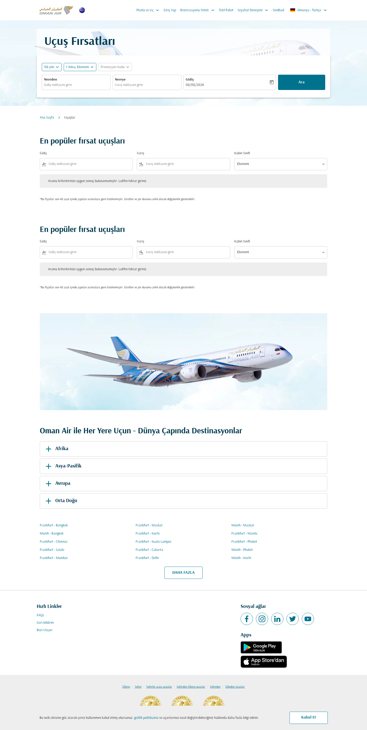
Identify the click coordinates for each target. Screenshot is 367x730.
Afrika (56, 448)
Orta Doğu (60, 500)
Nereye (120, 80)
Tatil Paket (226, 10)
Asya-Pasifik (63, 466)
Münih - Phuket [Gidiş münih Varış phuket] (242, 550)
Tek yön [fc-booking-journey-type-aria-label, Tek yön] (49, 67)
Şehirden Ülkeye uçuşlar (191, 686)
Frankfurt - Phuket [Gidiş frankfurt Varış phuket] (244, 542)
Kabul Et (308, 717)
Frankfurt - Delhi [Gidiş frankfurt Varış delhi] (147, 558)
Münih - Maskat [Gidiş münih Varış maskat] (242, 525)
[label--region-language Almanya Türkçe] (308, 10)
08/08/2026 (195, 85)
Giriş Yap (170, 10)
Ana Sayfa (47, 118)
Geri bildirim (45, 623)
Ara (301, 82)
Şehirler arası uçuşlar (159, 686)
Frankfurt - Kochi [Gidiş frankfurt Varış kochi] (148, 534)
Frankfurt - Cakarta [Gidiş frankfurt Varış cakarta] (149, 550)
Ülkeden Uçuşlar (235, 686)
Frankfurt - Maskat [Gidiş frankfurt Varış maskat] (149, 525)
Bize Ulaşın (44, 630)
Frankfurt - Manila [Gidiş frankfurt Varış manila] (244, 534)
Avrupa (57, 483)
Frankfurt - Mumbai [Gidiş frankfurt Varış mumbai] (54, 558)
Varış (140, 153)
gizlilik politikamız (146, 718)
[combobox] (76, 85)
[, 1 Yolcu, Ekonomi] (77, 67)
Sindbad (278, 10)
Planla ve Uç (149, 10)
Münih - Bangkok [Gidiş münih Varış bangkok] (51, 534)
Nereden (50, 80)
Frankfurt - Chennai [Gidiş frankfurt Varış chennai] (53, 542)
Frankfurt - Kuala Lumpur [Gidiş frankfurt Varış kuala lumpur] (154, 542)
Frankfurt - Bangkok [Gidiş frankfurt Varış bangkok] (54, 525)
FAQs (40, 615)
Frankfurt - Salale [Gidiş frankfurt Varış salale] (52, 550)
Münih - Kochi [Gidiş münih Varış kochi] (241, 558)
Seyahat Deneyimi (254, 10)
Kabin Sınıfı (242, 153)
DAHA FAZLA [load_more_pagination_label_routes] (183, 573)
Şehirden (215, 686)
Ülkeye (126, 686)
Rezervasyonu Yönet (198, 10)
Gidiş (190, 80)
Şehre (138, 686)
